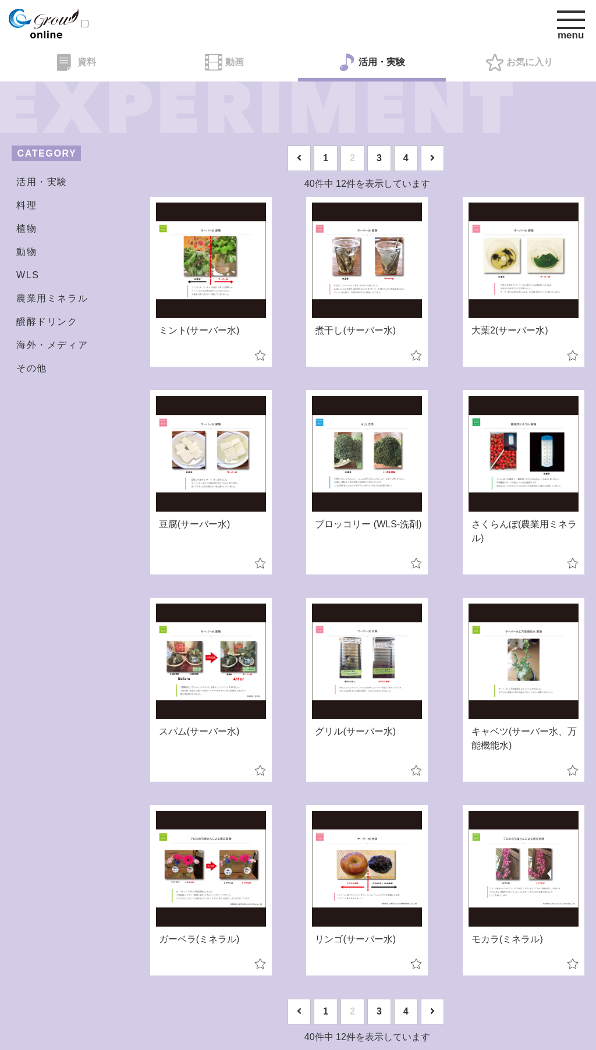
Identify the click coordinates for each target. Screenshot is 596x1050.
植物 (26, 228)
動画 (224, 62)
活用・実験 (371, 62)
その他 (31, 368)
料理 (26, 205)
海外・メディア (52, 345)
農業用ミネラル (52, 298)
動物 (26, 252)
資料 (76, 62)
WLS (27, 275)
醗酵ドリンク (47, 322)
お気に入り (519, 62)
